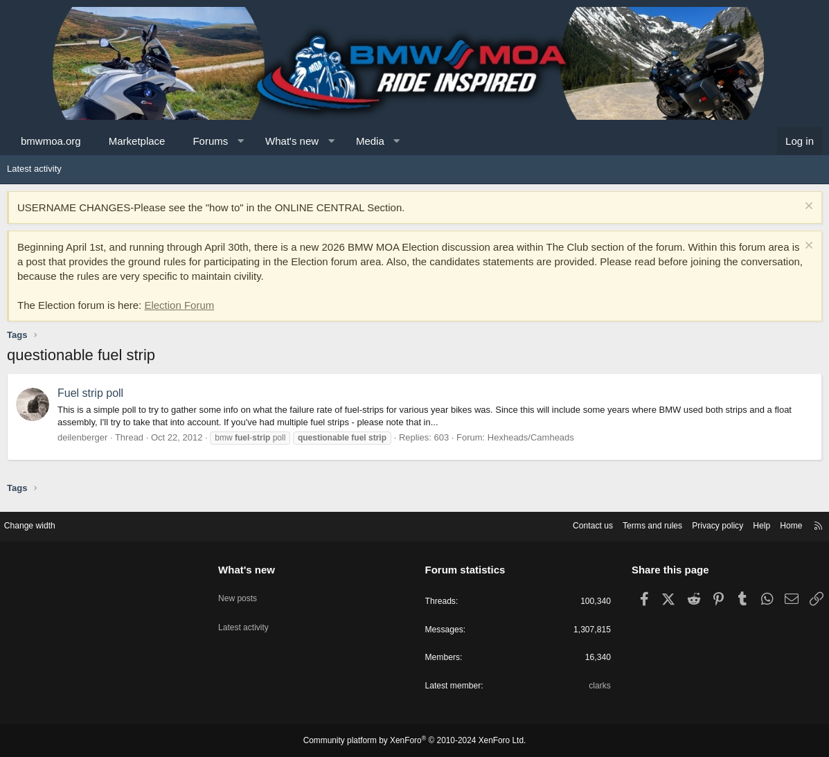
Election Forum (179, 305)
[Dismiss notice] (807, 207)
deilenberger (82, 437)
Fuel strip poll (90, 393)
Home (781, 523)
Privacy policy (702, 523)
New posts (244, 590)
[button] (240, 141)
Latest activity (34, 168)
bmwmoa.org (51, 141)
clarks (594, 686)
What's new (292, 141)
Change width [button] (41, 523)
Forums (210, 141)
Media (370, 141)
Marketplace (137, 141)
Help (749, 523)
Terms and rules (633, 523)
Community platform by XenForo (415, 741)
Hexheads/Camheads (531, 437)
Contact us (569, 523)
